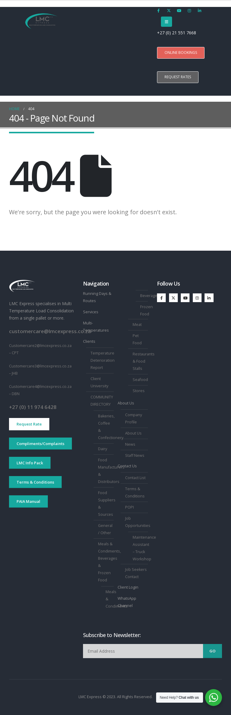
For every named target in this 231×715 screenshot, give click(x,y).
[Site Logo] (41, 21)
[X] (169, 10)
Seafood (140, 379)
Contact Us (127, 466)
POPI (129, 507)
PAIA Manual (28, 501)
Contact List (135, 477)
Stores (139, 390)
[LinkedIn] (199, 10)
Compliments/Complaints (40, 443)
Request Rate (29, 424)
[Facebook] (158, 10)
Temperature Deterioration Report (103, 360)
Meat (137, 324)
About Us (126, 403)
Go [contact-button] (212, 651)
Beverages (149, 295)
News (130, 444)
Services (90, 311)
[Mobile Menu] (166, 22)
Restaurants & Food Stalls (144, 361)
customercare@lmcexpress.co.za (50, 331)
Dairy (102, 448)
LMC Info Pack (30, 463)
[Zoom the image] (22, 283)
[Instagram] (189, 10)
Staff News (134, 455)
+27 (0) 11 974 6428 (33, 407)
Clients (89, 341)
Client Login (128, 587)
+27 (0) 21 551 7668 (177, 33)
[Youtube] (179, 10)
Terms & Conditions (35, 482)
